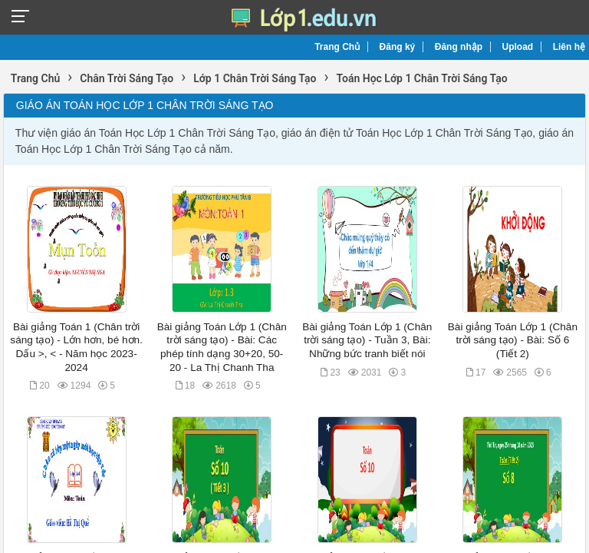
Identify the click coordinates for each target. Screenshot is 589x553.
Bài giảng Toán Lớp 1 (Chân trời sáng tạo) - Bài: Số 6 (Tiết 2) (512, 340)
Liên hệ (569, 46)
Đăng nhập (458, 46)
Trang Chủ (337, 46)
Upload (518, 46)
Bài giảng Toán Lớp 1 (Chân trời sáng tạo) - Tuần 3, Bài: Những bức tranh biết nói (367, 340)
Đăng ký (398, 46)
